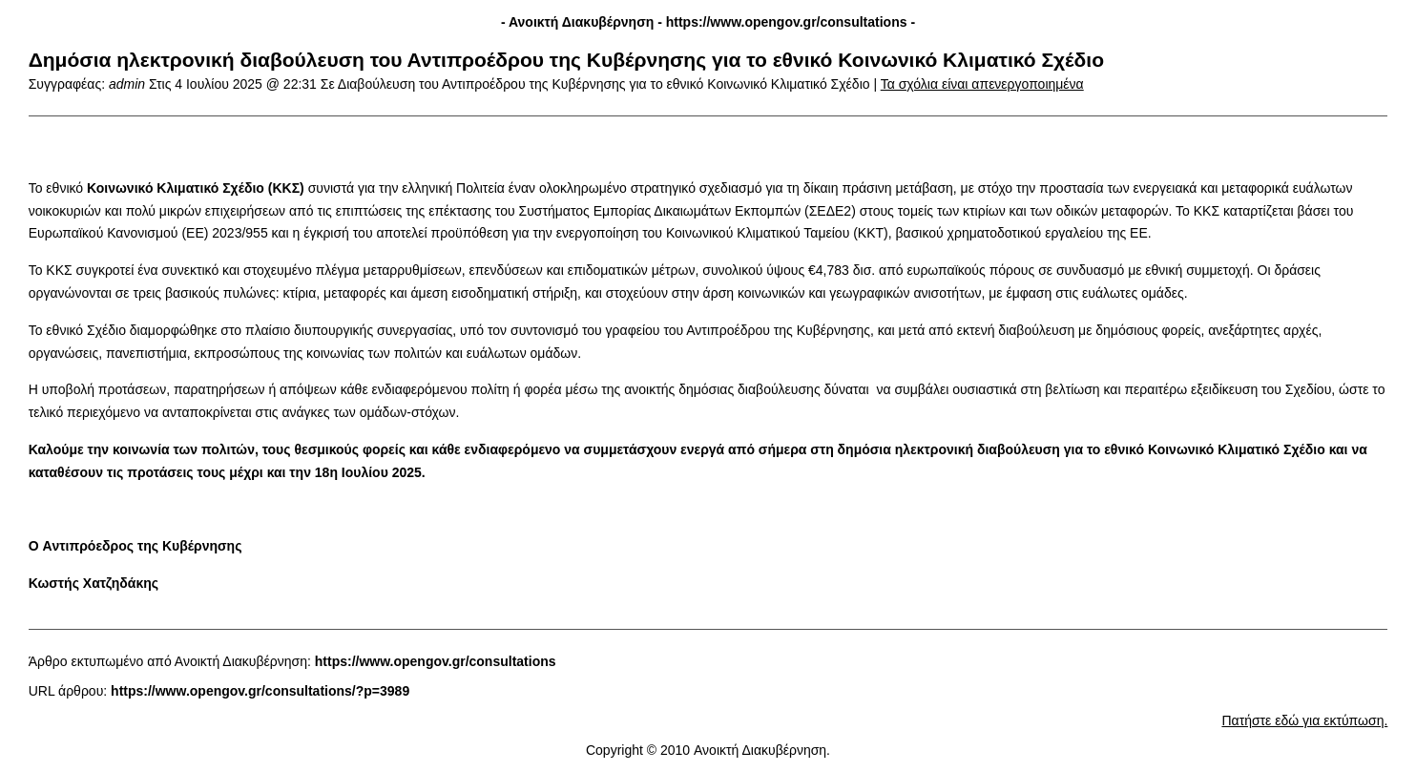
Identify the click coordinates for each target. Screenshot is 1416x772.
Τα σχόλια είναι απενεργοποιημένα (982, 84)
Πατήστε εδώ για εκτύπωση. (1304, 720)
